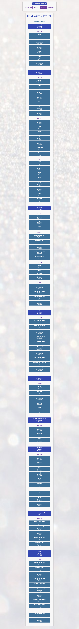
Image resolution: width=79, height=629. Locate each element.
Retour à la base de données (39, 3)
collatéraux (51, 7)
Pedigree (36, 7)
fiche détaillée (28, 7)
